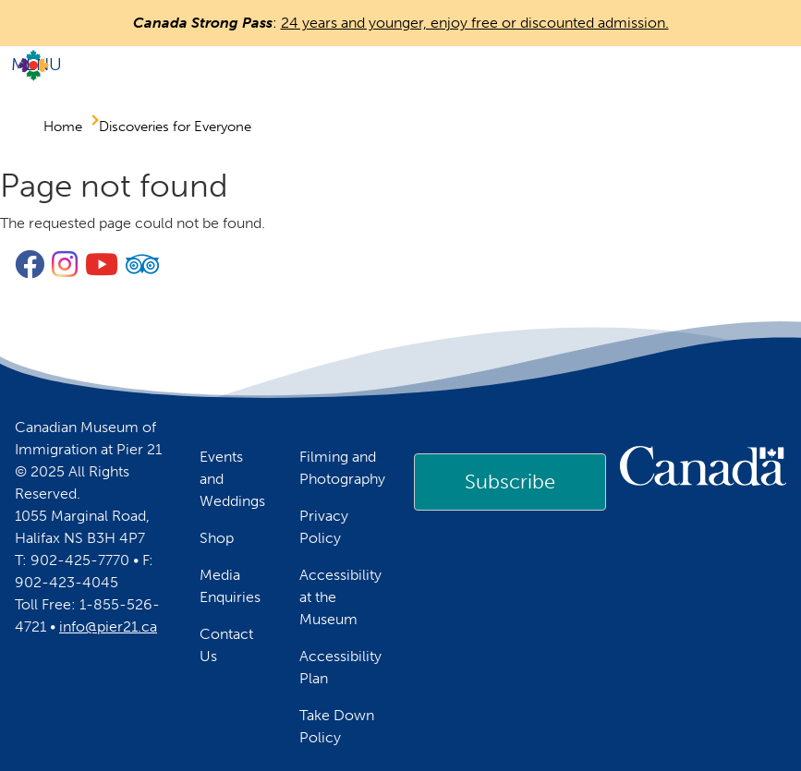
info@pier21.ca (108, 626)
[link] (510, 482)
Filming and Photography (342, 468)
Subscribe (510, 481)
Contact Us (226, 645)
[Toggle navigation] (400, 64)
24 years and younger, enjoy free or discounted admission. (475, 22)
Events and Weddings (232, 479)
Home (62, 126)
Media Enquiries (230, 586)
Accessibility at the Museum (340, 597)
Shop (217, 538)
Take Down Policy (336, 726)
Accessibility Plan (340, 667)
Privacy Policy (323, 527)
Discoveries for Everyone (175, 126)
